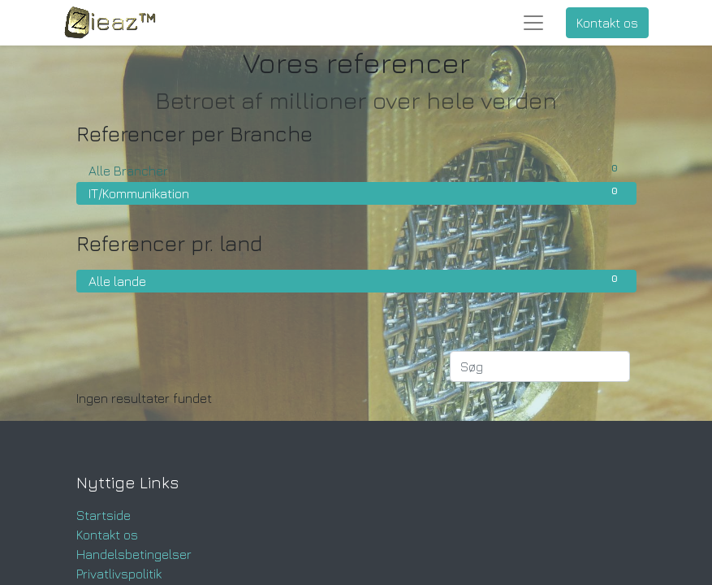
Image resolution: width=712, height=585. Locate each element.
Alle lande (356, 279)
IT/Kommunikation (356, 192)
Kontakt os (607, 22)
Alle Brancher (356, 169)
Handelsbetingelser (134, 554)
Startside (103, 515)
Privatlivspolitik (119, 573)
